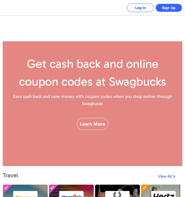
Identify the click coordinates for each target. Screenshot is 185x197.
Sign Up (168, 7)
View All (165, 176)
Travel (10, 175)
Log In (140, 7)
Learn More (92, 126)
